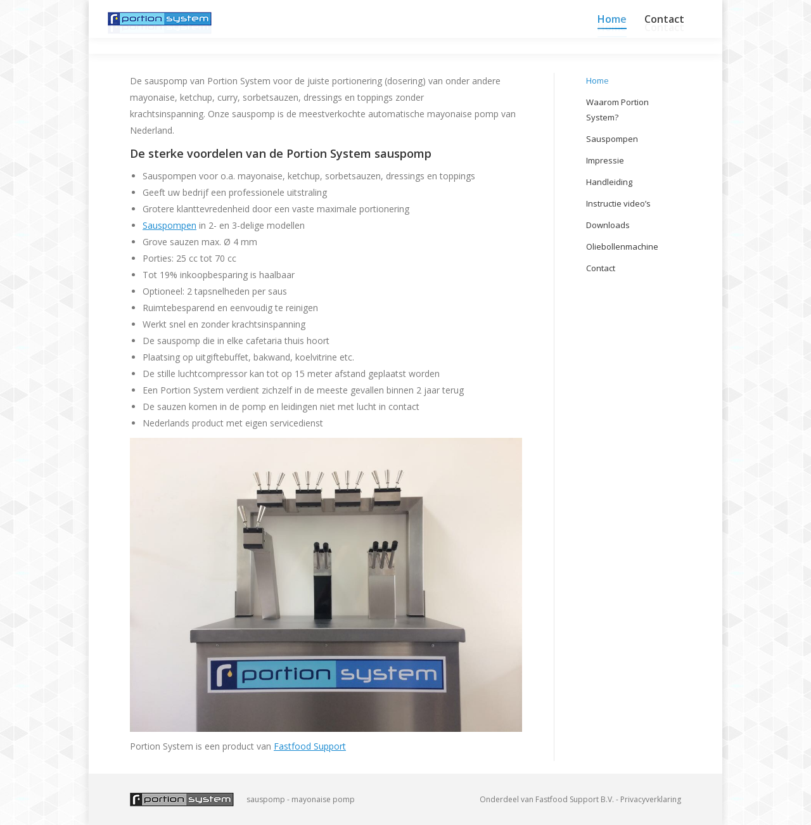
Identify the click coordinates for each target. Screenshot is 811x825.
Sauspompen (169, 225)
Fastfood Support (310, 746)
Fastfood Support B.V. (574, 799)
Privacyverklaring (650, 799)
